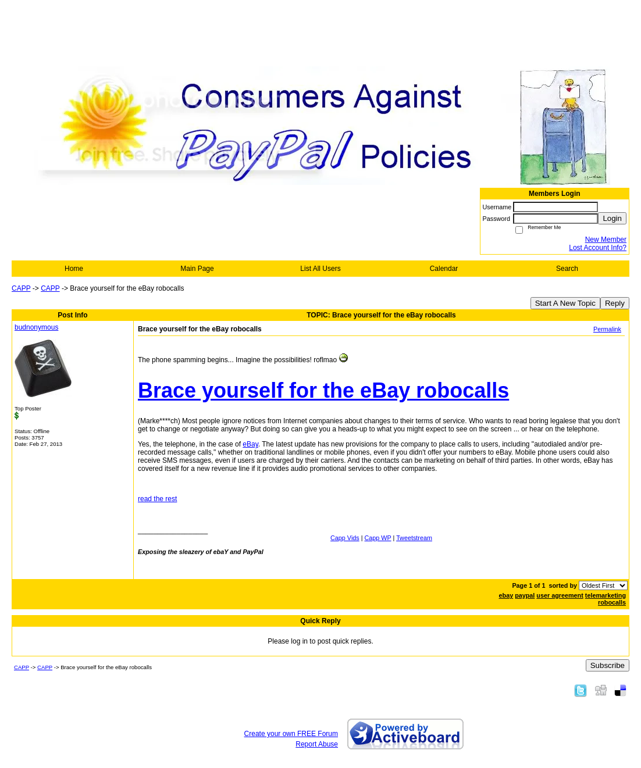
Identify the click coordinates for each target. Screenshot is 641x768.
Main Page (196, 269)
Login (612, 218)
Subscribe (607, 665)
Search (567, 269)
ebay (506, 595)
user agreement (559, 595)
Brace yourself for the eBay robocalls (323, 390)
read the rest (157, 499)
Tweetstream (414, 537)
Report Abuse (316, 744)
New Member (605, 239)
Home (74, 269)
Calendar (444, 269)
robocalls (612, 602)
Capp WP (378, 537)
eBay (250, 444)
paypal (525, 595)
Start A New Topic (565, 303)
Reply (615, 303)
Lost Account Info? (597, 248)
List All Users (320, 269)
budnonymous (36, 327)
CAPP (21, 288)
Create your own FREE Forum (291, 734)
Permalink (607, 329)
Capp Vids (344, 537)
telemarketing (605, 595)
